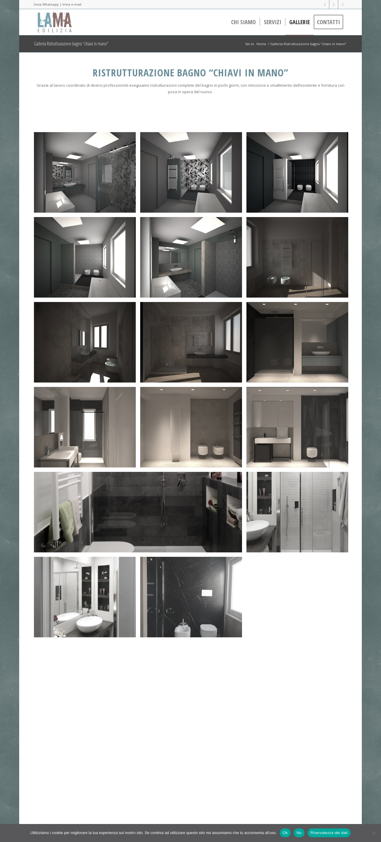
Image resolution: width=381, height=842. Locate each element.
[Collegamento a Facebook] (325, 4)
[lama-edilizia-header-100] (54, 22)
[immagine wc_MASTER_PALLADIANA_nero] (299, 429)
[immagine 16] (87, 259)
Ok (285, 832)
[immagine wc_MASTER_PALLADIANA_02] (87, 429)
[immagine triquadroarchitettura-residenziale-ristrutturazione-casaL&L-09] (87, 599)
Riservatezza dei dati (329, 832)
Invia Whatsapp (46, 4)
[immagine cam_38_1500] (299, 259)
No (299, 832)
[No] (374, 833)
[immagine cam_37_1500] (87, 344)
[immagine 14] (193, 174)
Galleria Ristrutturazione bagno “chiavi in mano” (71, 43)
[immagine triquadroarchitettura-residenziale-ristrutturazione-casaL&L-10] (299, 514)
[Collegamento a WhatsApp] (342, 4)
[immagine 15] (299, 174)
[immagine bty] (193, 599)
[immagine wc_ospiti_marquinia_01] (299, 344)
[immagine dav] (299, 684)
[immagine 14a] (193, 259)
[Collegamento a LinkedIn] (333, 4)
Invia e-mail (72, 4)
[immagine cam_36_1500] (193, 344)
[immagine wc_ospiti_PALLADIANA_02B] (193, 429)
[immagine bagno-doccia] (140, 514)
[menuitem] (243, 22)
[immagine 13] (87, 174)
